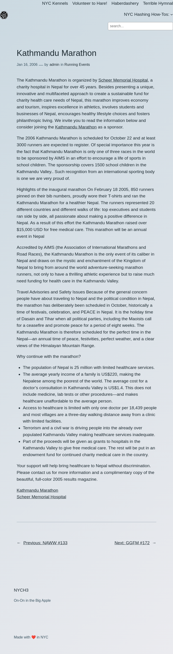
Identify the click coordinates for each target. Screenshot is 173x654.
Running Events (77, 64)
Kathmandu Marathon (76, 127)
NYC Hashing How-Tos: (146, 14)
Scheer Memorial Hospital (123, 80)
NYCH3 (21, 590)
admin (54, 64)
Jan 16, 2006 (27, 64)
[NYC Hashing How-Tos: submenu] (171, 14)
